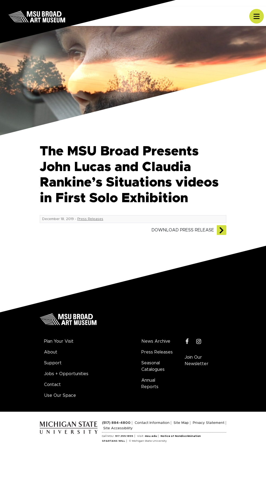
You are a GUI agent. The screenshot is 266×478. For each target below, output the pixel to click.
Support (53, 363)
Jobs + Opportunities (66, 374)
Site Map (181, 423)
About (50, 352)
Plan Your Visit (59, 341)
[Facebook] (187, 342)
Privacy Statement (208, 423)
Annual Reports (149, 383)
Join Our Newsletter (196, 360)
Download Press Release (182, 230)
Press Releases (90, 219)
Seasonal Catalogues (153, 366)
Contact (52, 384)
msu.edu (151, 436)
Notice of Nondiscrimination (181, 436)
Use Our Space (60, 395)
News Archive (155, 341)
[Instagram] (199, 342)
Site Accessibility (118, 428)
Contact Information (152, 423)
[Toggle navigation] (256, 16)
